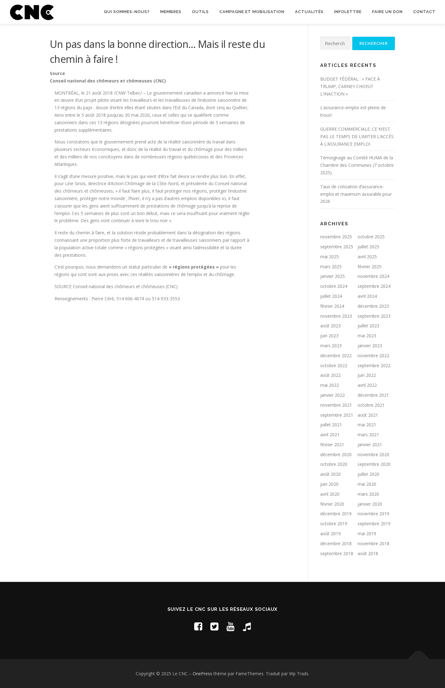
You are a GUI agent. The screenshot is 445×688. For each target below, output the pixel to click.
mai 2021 (367, 425)
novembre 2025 (336, 237)
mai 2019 (367, 533)
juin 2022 (367, 375)
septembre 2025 (336, 247)
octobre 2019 (333, 524)
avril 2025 (367, 257)
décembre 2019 (336, 514)
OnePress (202, 673)
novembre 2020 (373, 454)
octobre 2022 (333, 365)
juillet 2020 (368, 474)
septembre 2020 (374, 464)
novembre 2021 (336, 405)
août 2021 (368, 415)
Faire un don (387, 11)
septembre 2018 (336, 553)
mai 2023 (367, 336)
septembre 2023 (374, 316)
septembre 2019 (374, 524)
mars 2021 (368, 435)
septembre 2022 (374, 365)
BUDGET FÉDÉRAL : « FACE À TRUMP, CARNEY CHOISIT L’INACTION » (350, 86)
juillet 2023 (368, 326)
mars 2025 (331, 266)
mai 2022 (329, 385)
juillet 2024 (331, 296)
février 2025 (370, 266)
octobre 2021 (371, 405)
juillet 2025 (368, 247)
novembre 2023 (336, 316)
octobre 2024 (333, 286)
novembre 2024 (373, 276)
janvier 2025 (332, 276)
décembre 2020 (336, 454)
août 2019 (330, 533)
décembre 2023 (373, 306)
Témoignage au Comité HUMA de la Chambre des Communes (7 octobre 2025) (357, 165)
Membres (170, 11)
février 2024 (332, 306)
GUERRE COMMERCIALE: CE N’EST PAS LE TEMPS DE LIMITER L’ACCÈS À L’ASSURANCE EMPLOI (357, 136)
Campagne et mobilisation (251, 11)
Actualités (309, 11)
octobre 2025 (371, 237)
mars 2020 (368, 494)
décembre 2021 (373, 395)
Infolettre (348, 11)
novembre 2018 (373, 543)
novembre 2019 (373, 514)
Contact (424, 11)
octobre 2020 (333, 464)
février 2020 (332, 504)
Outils (200, 11)
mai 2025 (329, 257)
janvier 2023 (370, 346)
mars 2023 (331, 346)
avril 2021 (330, 435)
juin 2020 (329, 484)
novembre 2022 (373, 355)
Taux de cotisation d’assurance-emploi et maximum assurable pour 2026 (356, 194)
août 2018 (368, 553)
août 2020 (330, 474)
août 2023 (330, 326)
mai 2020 (367, 484)
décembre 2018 (336, 543)
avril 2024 (367, 296)
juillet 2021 (331, 425)
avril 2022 (367, 385)
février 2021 (332, 444)
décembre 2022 (336, 355)
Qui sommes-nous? (127, 11)
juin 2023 (329, 336)
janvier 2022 (332, 395)
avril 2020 (330, 494)
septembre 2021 (336, 415)
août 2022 (330, 375)
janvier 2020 (370, 504)
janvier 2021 (370, 444)
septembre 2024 (374, 286)
